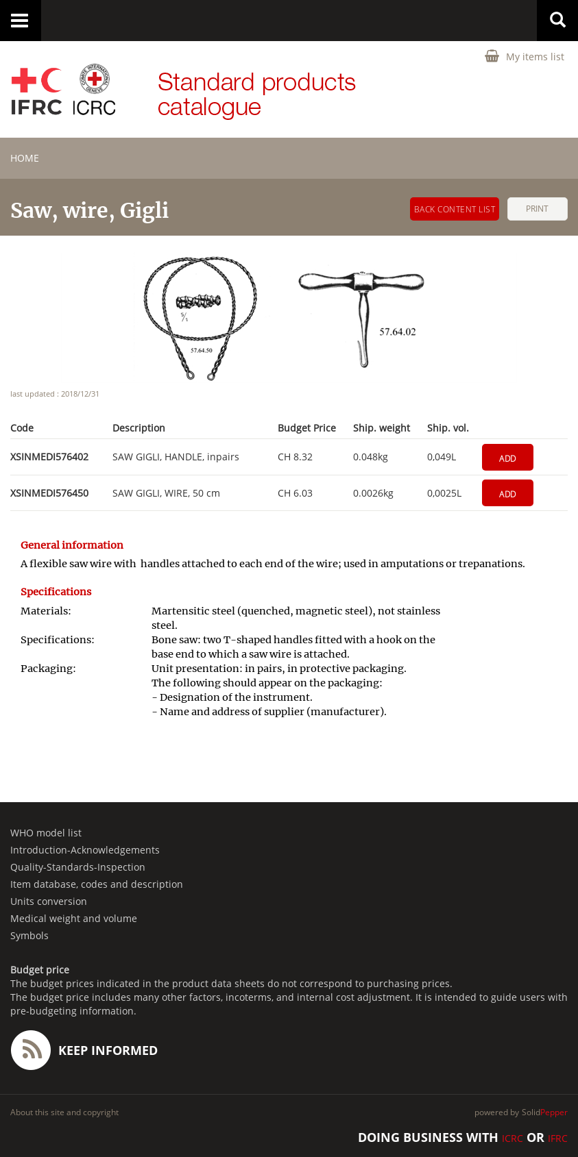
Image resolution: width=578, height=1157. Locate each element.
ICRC (512, 1138)
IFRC (558, 1138)
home (24, 157)
